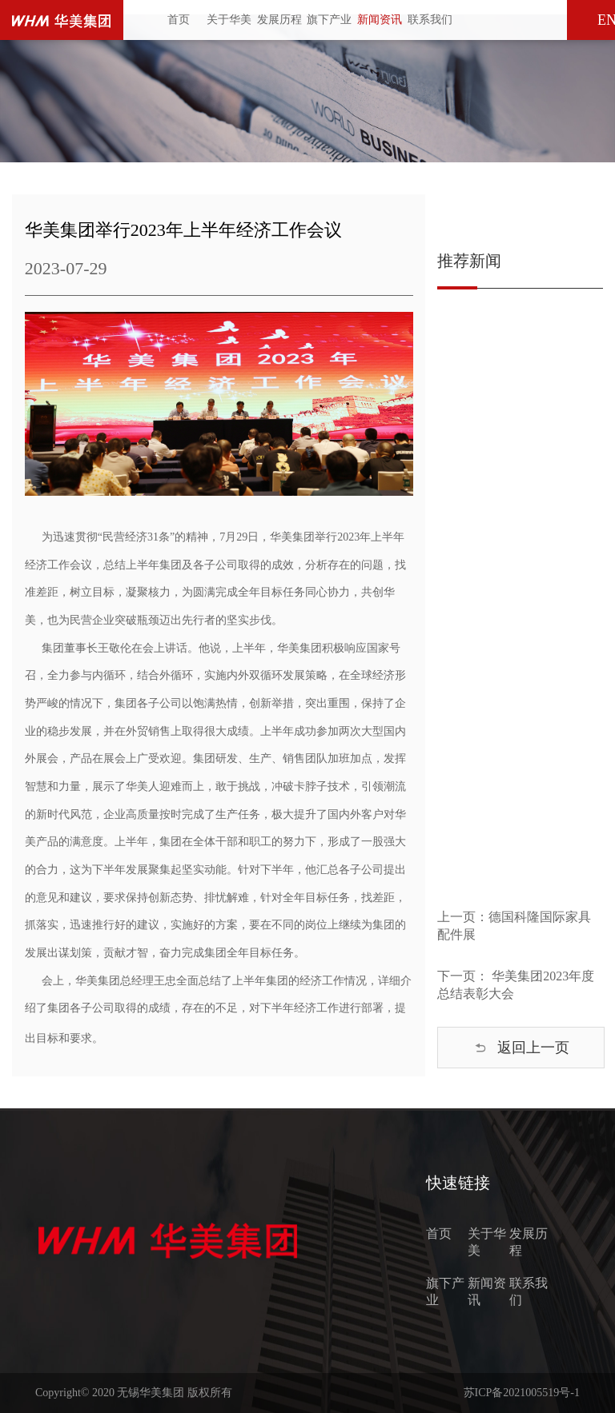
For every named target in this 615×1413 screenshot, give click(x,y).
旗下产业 (329, 20)
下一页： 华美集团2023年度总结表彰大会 (515, 984)
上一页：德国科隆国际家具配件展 (514, 925)
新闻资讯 (379, 20)
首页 (178, 20)
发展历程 (279, 20)
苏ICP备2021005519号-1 (522, 1393)
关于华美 (229, 20)
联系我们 (430, 20)
